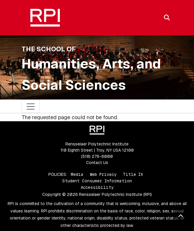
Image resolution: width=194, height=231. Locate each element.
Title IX (133, 174)
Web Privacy (103, 174)
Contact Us (97, 162)
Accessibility (97, 187)
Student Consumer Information (97, 181)
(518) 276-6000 (97, 156)
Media (77, 174)
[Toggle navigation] (31, 106)
